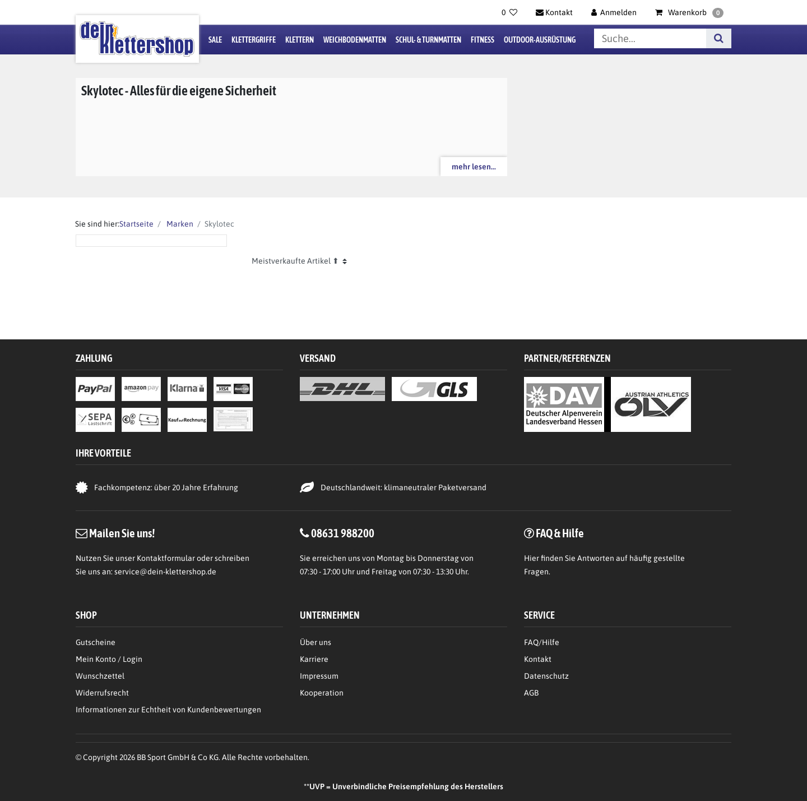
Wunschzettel (100, 675)
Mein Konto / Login (109, 659)
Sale (215, 39)
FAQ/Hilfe (541, 642)
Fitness (482, 39)
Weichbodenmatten (354, 39)
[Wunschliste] (509, 12)
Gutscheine (95, 642)
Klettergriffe (253, 39)
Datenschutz (546, 675)
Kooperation (322, 692)
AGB (531, 692)
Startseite (136, 223)
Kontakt (537, 659)
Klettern (299, 39)
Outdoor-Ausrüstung (540, 39)
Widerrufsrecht (102, 692)
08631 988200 (342, 533)
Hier (531, 558)
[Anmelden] (614, 12)
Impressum (319, 675)
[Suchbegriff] (650, 38)
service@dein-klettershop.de (165, 571)
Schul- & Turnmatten (428, 39)
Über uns (315, 642)
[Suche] (718, 38)
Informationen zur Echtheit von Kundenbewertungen (168, 709)
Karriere (314, 659)
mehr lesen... (474, 166)
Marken (179, 223)
